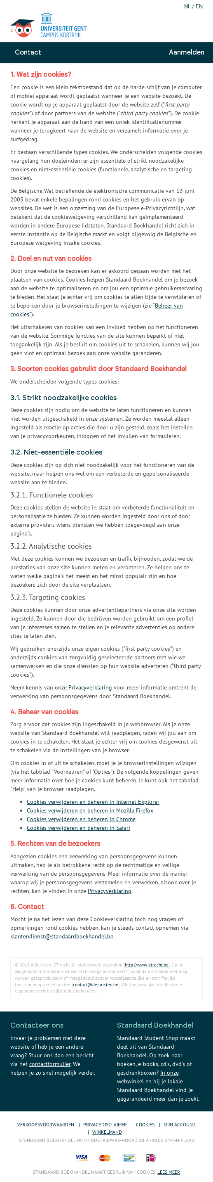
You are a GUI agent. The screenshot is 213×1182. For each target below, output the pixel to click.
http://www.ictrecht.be (147, 965)
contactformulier (49, 1064)
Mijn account (180, 1124)
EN (199, 6)
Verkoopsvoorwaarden (45, 1124)
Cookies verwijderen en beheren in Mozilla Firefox (90, 810)
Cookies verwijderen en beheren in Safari (78, 827)
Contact (28, 52)
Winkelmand (107, 1132)
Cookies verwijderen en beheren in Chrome (81, 819)
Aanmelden (186, 52)
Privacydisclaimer (105, 1124)
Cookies (145, 1124)
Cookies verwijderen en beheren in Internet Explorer (93, 801)
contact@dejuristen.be (95, 985)
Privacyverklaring (90, 687)
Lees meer (168, 1172)
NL (187, 6)
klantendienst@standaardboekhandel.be (61, 936)
